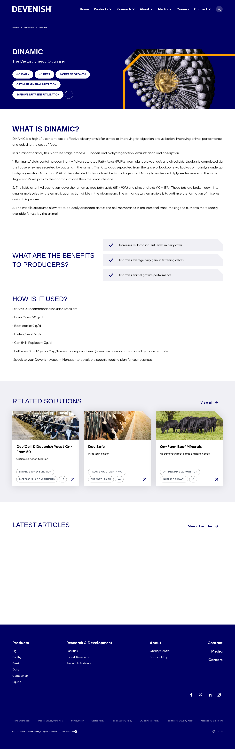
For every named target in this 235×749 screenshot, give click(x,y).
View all (206, 403)
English (217, 731)
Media (217, 651)
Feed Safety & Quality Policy (180, 721)
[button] (102, 9)
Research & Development (89, 642)
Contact (215, 642)
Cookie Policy (98, 721)
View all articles (200, 526)
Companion (20, 675)
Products (29, 27)
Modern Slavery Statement (50, 721)
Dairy (15, 669)
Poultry (17, 657)
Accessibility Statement (212, 721)
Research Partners (78, 663)
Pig (14, 651)
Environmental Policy (149, 721)
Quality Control (160, 651)
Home (15, 27)
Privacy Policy (77, 721)
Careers (215, 659)
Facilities (72, 651)
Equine (16, 682)
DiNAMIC (43, 27)
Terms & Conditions (21, 721)
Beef (15, 663)
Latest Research (77, 657)
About (155, 642)
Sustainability (158, 657)
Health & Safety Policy (122, 721)
